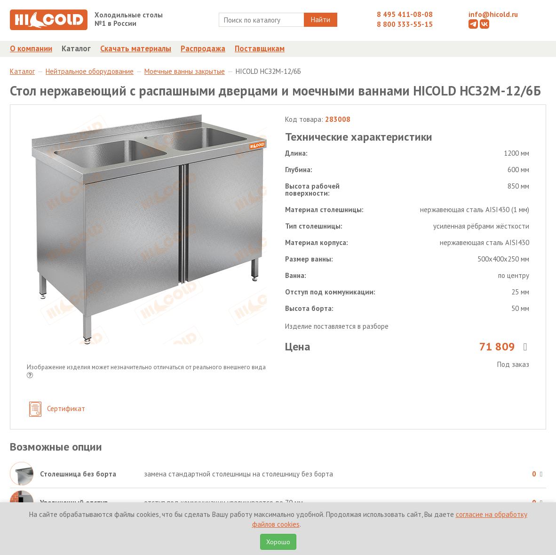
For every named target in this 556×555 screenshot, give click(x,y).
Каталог (76, 48)
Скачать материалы (135, 48)
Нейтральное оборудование (90, 71)
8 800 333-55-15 (405, 24)
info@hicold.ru (493, 14)
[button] (30, 376)
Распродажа (203, 48)
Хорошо (278, 542)
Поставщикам (260, 48)
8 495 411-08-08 (405, 14)
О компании (31, 48)
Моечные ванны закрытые (184, 71)
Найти (320, 19)
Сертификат (57, 409)
